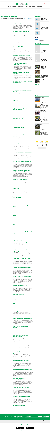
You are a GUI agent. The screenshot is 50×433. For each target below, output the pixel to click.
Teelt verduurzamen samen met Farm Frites (21, 31)
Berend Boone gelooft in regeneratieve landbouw (22, 23)
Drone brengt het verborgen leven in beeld (43, 60)
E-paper (48, 0)
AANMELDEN (43, 416)
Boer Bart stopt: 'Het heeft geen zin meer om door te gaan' (43, 46)
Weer (36, 138)
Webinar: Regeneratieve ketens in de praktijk (21, 55)
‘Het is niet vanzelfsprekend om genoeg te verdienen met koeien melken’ (21, 361)
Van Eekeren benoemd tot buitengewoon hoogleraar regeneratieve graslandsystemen (21, 241)
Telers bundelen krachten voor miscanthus (43, 51)
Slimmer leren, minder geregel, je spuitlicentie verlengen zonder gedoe (44, 80)
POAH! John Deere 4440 (44, 22)
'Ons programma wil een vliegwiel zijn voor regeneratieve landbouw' (21, 108)
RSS (37, 420)
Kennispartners (35, 0)
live (46, 3)
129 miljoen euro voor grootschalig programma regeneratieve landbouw (21, 397)
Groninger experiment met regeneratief (20, 311)
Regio (27, 6)
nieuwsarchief (8, 21)
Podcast (33, 6)
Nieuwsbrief (44, 0)
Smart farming (25, 9)
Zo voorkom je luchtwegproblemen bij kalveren (44, 71)
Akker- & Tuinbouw (21, 6)
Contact (7, 420)
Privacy (45, 420)
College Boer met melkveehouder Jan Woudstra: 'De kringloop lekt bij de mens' (22, 232)
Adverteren (33, 420)
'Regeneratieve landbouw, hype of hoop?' (20, 179)
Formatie (30, 9)
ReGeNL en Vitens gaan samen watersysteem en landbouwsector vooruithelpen (22, 126)
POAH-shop (30, 0)
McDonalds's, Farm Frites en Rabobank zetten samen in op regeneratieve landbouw (21, 171)
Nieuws (9, 6)
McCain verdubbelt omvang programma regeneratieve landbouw (20, 336)
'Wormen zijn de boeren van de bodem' (20, 344)
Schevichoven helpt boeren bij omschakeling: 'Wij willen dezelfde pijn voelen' (22, 117)
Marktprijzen (39, 6)
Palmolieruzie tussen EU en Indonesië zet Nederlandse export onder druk (44, 55)
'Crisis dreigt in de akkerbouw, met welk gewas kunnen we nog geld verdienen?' (44, 32)
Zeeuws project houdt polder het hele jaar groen (22, 39)
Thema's (39, 9)
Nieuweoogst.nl (26, 18)
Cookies (41, 420)
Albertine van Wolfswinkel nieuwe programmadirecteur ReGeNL (19, 47)
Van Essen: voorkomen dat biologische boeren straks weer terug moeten (44, 28)
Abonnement (40, 0)
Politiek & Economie (13, 9)
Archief (21, 420)
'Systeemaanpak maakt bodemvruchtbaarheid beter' (44, 76)
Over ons (3, 420)
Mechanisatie (19, 9)
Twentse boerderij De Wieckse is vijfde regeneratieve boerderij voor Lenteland (20, 286)
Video (30, 6)
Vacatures (26, 0)
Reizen (29, 420)
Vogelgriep (35, 9)
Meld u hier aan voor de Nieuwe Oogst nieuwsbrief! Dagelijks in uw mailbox (14, 417)
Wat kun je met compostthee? (18, 294)
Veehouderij (14, 6)
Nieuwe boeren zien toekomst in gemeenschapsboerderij (19, 379)
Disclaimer (25, 421)
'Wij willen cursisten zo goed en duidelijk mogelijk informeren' (44, 67)
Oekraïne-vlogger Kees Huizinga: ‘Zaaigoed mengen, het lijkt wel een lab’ (44, 19)
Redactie (12, 420)
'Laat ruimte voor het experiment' (19, 405)
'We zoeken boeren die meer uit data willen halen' (22, 318)
